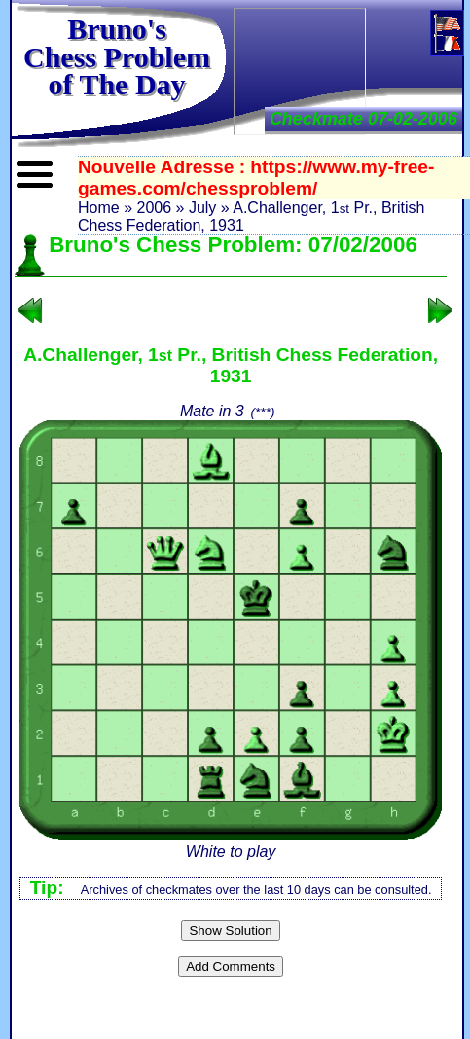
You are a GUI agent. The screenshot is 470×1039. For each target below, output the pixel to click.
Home (99, 207)
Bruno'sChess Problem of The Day (116, 56)
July (202, 207)
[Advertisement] (300, 69)
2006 (153, 207)
